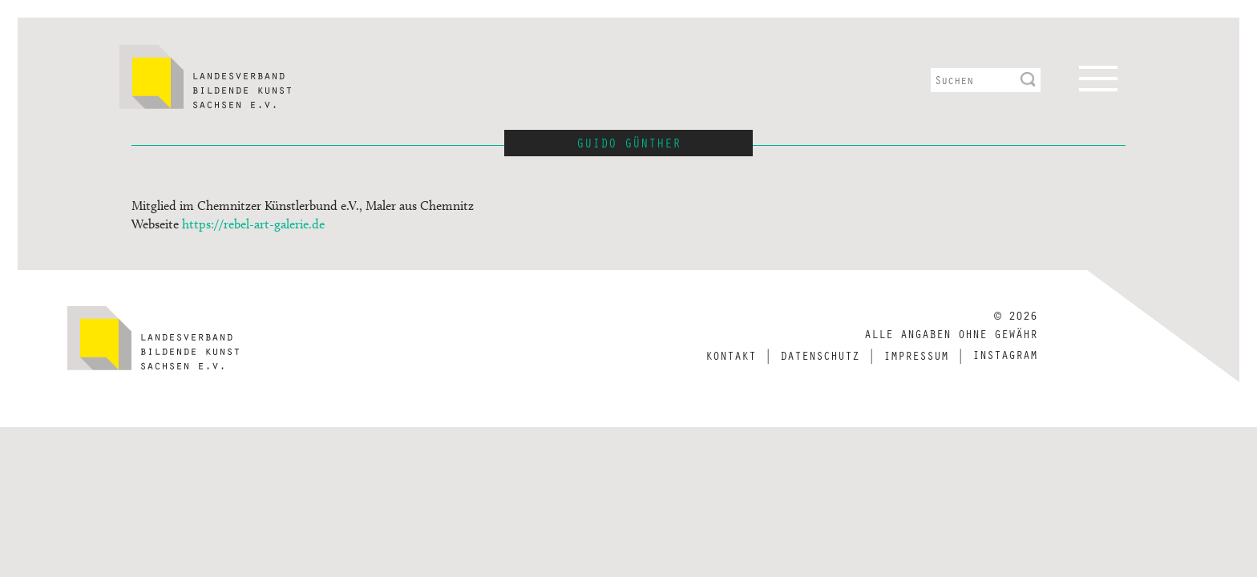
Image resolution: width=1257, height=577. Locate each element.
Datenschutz (819, 355)
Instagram (1004, 354)
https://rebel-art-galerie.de (253, 224)
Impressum (915, 355)
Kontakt (730, 355)
